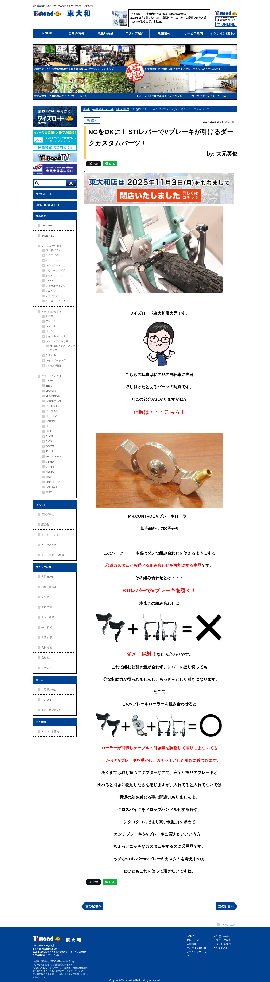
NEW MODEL (44, 194)
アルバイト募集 (50, 731)
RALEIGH (51, 487)
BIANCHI (51, 390)
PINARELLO (53, 481)
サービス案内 (193, 33)
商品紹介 (41, 216)
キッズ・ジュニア (56, 300)
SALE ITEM (48, 235)
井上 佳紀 (46, 627)
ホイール (51, 326)
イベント (41, 504)
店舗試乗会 (47, 514)
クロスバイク (53, 255)
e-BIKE (50, 280)
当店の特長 (76, 33)
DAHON (50, 421)
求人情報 (41, 722)
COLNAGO (52, 411)
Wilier (49, 492)
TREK (49, 476)
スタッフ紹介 (134, 33)
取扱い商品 (105, 33)
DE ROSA (51, 416)
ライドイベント (50, 534)
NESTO (50, 471)
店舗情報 (164, 33)
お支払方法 (222, 947)
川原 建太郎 (49, 586)
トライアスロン (54, 275)
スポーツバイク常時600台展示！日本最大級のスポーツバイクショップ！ (75, 68)
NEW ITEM (47, 225)
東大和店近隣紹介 (51, 709)
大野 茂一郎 (48, 576)
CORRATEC (52, 405)
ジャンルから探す (51, 245)
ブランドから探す (51, 376)
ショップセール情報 (52, 554)
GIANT (49, 436)
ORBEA (50, 380)
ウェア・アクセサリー (58, 341)
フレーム (51, 321)
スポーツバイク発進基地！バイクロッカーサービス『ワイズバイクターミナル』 (181, 96)
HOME (47, 33)
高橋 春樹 (46, 647)
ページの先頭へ (230, 925)
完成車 (49, 316)
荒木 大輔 (46, 607)
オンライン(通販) (222, 33)
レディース (52, 295)
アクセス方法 (49, 544)
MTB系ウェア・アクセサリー (62, 347)
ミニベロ (51, 290)
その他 (45, 596)
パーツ (49, 331)
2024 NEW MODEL (48, 205)
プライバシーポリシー (196, 953)
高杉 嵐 (45, 657)
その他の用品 (53, 365)
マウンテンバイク (56, 270)
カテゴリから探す (51, 311)
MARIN (50, 466)
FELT (48, 426)
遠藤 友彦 (46, 637)
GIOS (49, 441)
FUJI (48, 431)
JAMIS (49, 451)
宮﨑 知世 (46, 667)
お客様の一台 (49, 689)
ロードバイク (53, 250)
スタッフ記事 (43, 567)
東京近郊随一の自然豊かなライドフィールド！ (60, 96)
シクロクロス (53, 265)
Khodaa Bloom (54, 456)
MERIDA (50, 461)
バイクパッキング (56, 360)
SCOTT (50, 446)
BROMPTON (53, 395)
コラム (39, 680)
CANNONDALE (54, 400)
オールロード (53, 260)
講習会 (45, 524)
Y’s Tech (46, 699)
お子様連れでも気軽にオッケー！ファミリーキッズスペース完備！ (183, 68)
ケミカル (51, 355)
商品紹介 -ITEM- (103, 109)
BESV (49, 385)
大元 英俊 (47, 617)
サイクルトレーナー (57, 336)
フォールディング (56, 285)
